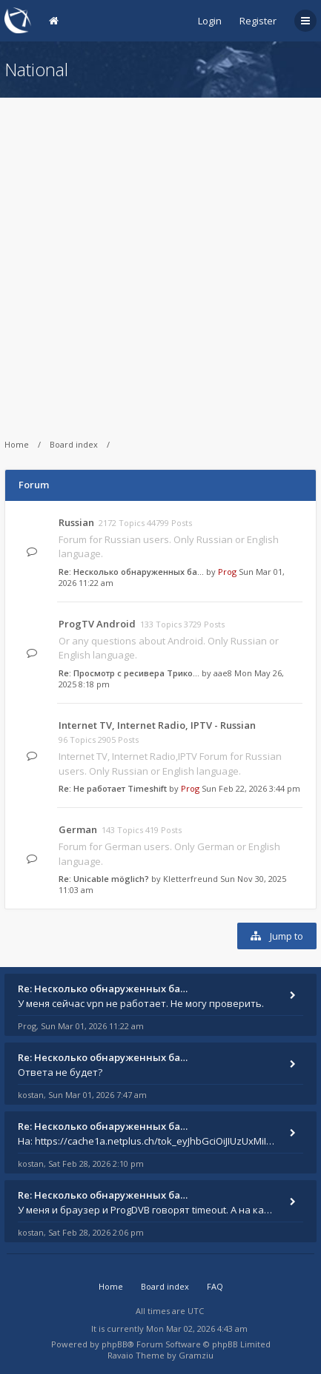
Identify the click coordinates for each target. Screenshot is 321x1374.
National (36, 69)
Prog (227, 571)
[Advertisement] (160, 258)
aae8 (223, 672)
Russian (76, 522)
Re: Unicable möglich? (104, 878)
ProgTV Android (97, 623)
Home (16, 444)
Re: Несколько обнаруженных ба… (131, 571)
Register (258, 20)
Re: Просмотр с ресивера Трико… (129, 672)
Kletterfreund (190, 878)
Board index (74, 444)
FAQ (215, 1286)
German (78, 829)
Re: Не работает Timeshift (113, 788)
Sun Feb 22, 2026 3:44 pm (251, 788)
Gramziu (196, 1355)
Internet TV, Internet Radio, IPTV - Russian (157, 725)
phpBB (115, 1344)
